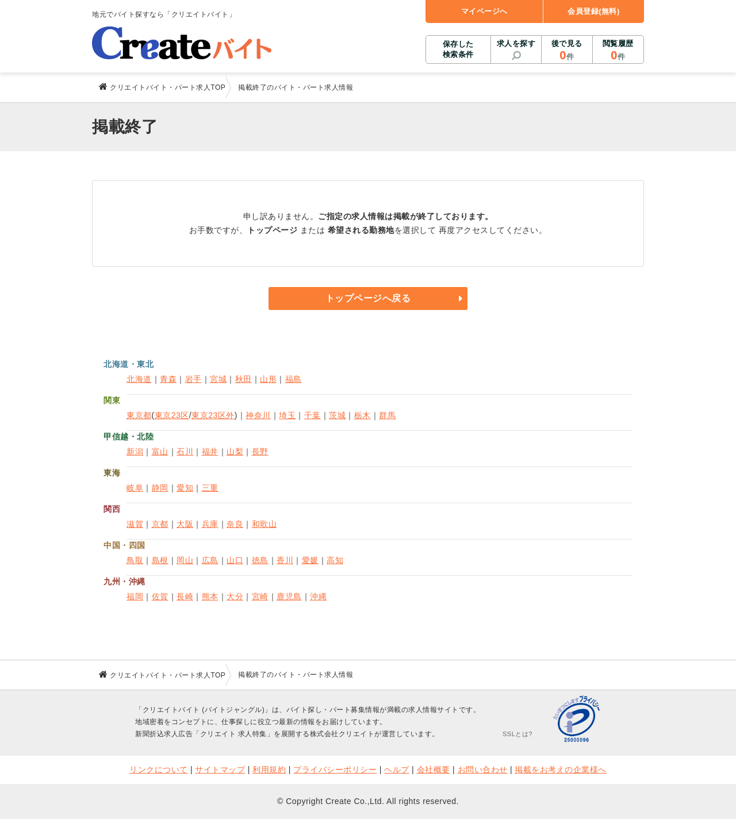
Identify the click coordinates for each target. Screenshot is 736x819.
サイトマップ (220, 769)
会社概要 (433, 769)
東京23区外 (213, 415)
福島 (293, 379)
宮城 (218, 379)
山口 (235, 560)
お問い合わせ (483, 769)
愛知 (185, 487)
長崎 (185, 596)
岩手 (193, 379)
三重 (210, 487)
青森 (168, 379)
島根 (160, 560)
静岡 (160, 487)
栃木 (362, 415)
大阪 (185, 524)
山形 (268, 379)
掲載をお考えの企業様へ (561, 769)
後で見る (567, 50)
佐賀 (160, 596)
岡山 (185, 560)
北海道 (139, 379)
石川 (185, 451)
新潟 (134, 451)
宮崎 (260, 596)
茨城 (337, 415)
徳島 (260, 560)
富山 (160, 451)
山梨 (235, 451)
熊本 (210, 596)
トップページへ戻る (368, 298)
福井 (210, 451)
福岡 (134, 596)
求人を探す (516, 43)
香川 (285, 560)
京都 (160, 524)
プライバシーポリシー (335, 769)
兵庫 (210, 524)
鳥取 (134, 560)
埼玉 (287, 415)
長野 (260, 451)
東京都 (139, 415)
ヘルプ (396, 769)
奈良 (235, 524)
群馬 (387, 415)
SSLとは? (517, 733)
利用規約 (269, 769)
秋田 (243, 379)
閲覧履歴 (618, 50)
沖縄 (318, 596)
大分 (235, 596)
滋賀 (134, 524)
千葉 (312, 415)
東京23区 (172, 415)
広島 (210, 560)
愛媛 (310, 560)
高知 (335, 560)
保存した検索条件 (458, 49)
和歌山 (264, 524)
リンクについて (158, 769)
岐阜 (134, 487)
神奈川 (258, 415)
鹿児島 (289, 596)
